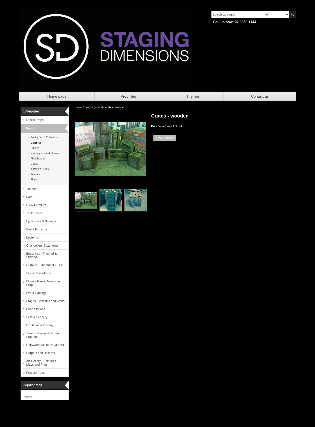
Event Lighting (36, 293)
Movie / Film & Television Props (43, 283)
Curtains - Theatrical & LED (44, 265)
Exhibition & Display (39, 325)
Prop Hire (128, 96)
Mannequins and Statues (45, 153)
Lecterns (32, 237)
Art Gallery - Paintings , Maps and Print (42, 362)
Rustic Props (35, 120)
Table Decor (34, 213)
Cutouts (34, 148)
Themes (193, 96)
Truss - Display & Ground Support (43, 335)
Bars (29, 197)
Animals (35, 174)
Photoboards (37, 158)
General (35, 142)
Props (30, 128)
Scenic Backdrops (38, 273)
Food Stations (35, 309)
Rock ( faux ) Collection (44, 137)
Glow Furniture (36, 205)
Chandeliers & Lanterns (42, 245)
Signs (33, 179)
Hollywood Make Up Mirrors (45, 345)
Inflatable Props (39, 169)
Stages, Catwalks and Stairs (45, 301)
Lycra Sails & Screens (41, 221)
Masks (34, 163)
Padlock (27, 396)
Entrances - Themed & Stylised (41, 255)
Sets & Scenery (36, 317)
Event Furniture (36, 229)
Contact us (260, 96)
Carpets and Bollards (40, 353)
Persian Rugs (35, 372)
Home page (56, 96)
